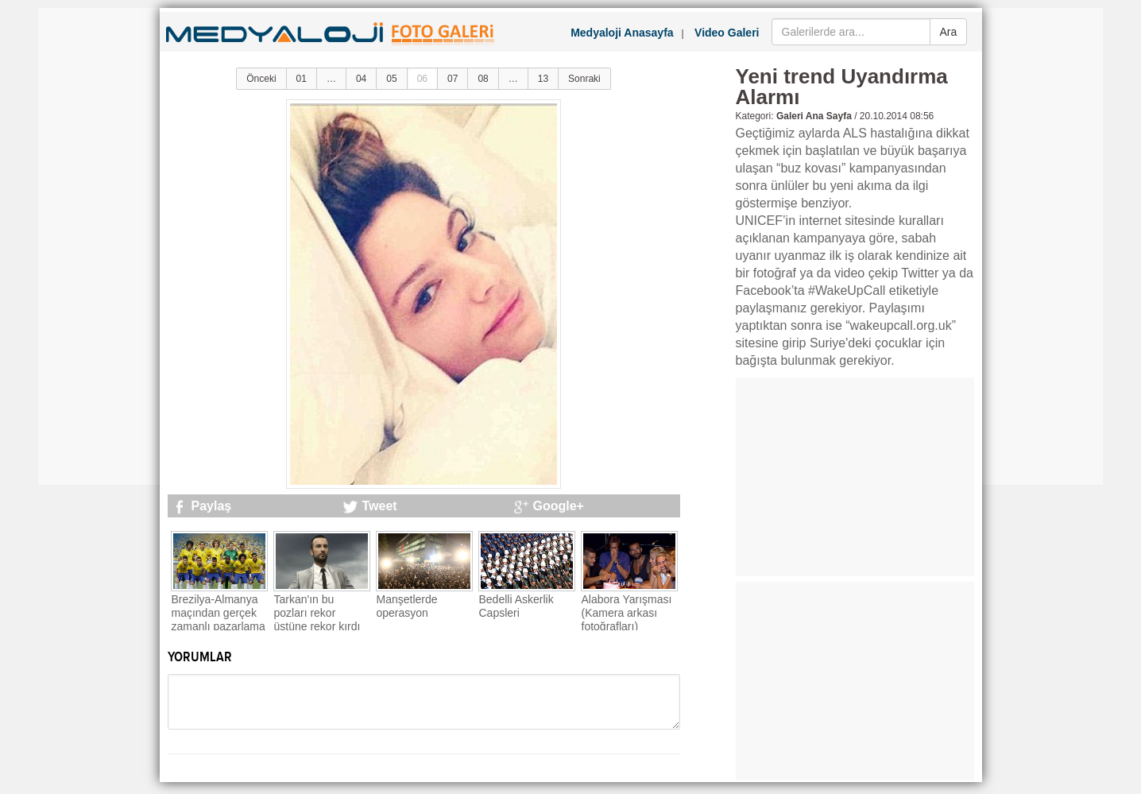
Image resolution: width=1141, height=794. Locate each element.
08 (483, 78)
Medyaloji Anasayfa (621, 32)
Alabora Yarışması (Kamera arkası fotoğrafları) (627, 613)
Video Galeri (726, 32)
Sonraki (584, 78)
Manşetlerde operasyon (407, 606)
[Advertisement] (101, 246)
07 (452, 78)
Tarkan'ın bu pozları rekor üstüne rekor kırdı (317, 613)
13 (543, 78)
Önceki (261, 78)
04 (361, 78)
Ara (948, 31)
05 (391, 78)
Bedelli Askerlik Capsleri (516, 606)
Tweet (379, 506)
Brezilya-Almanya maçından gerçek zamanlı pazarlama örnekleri (218, 619)
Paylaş (211, 506)
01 (301, 78)
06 (422, 78)
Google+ (558, 506)
